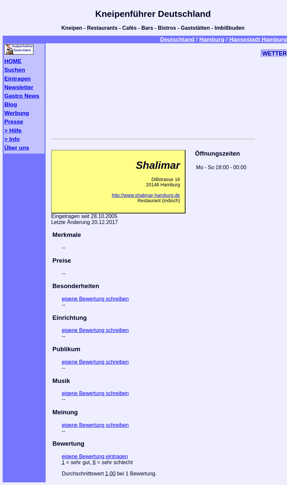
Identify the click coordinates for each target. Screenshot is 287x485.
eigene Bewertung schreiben (95, 299)
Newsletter (18, 87)
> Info (12, 139)
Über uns (16, 147)
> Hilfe (12, 130)
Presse (13, 121)
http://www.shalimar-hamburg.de (146, 195)
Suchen (14, 69)
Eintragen (17, 78)
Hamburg (212, 39)
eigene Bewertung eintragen (95, 456)
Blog (10, 104)
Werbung (16, 113)
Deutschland (177, 39)
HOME (12, 61)
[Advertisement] (153, 90)
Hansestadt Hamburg (258, 39)
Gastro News (21, 96)
